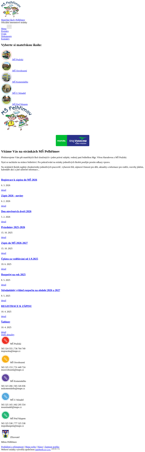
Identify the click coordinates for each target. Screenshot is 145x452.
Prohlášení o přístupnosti (12, 447)
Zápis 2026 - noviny (12, 195)
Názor (40, 447)
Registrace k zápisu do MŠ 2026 (19, 179)
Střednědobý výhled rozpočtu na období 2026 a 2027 (30, 290)
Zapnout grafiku (52, 447)
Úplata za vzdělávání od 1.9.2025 (19, 258)
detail (3, 190)
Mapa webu (30, 447)
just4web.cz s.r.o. (43, 449)
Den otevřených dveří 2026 (16, 211)
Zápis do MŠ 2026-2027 (14, 242)
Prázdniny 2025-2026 (13, 227)
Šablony (5, 321)
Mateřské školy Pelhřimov (13, 20)
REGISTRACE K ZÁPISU (16, 306)
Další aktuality (7, 334)
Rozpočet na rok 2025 (13, 274)
